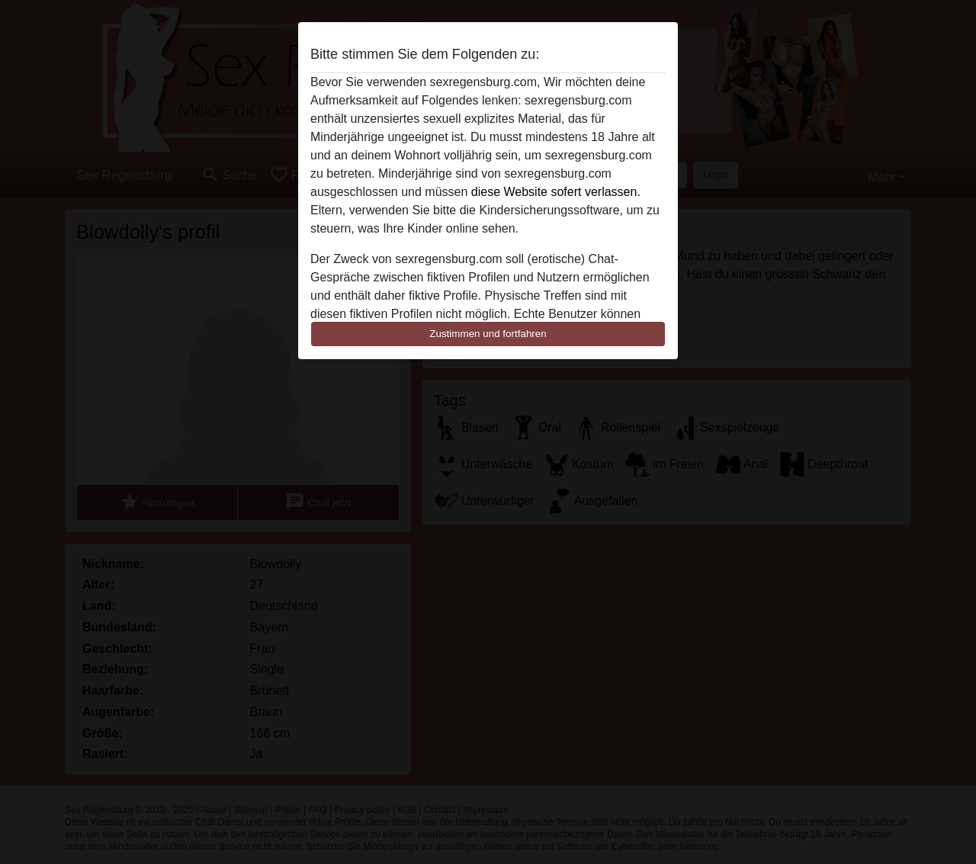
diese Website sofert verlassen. (555, 191)
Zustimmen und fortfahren (488, 333)
